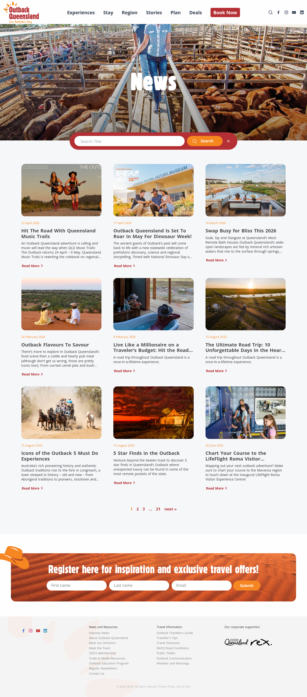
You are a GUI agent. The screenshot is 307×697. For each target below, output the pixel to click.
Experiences (81, 12)
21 (158, 509)
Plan (176, 12)
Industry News (99, 633)
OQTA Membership (102, 653)
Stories (154, 12)
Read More (30, 266)
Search (202, 141)
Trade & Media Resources (107, 658)
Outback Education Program (109, 663)
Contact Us (97, 674)
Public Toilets (166, 653)
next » (170, 509)
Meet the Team (99, 648)
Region (130, 12)
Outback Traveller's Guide (175, 633)
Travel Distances (168, 643)
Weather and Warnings (173, 663)
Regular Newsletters (103, 668)
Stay (108, 12)
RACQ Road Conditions (173, 648)
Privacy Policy (166, 686)
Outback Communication (174, 658)
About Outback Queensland (108, 638)
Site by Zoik (183, 686)
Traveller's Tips (167, 638)
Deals (195, 12)
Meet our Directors (102, 643)
